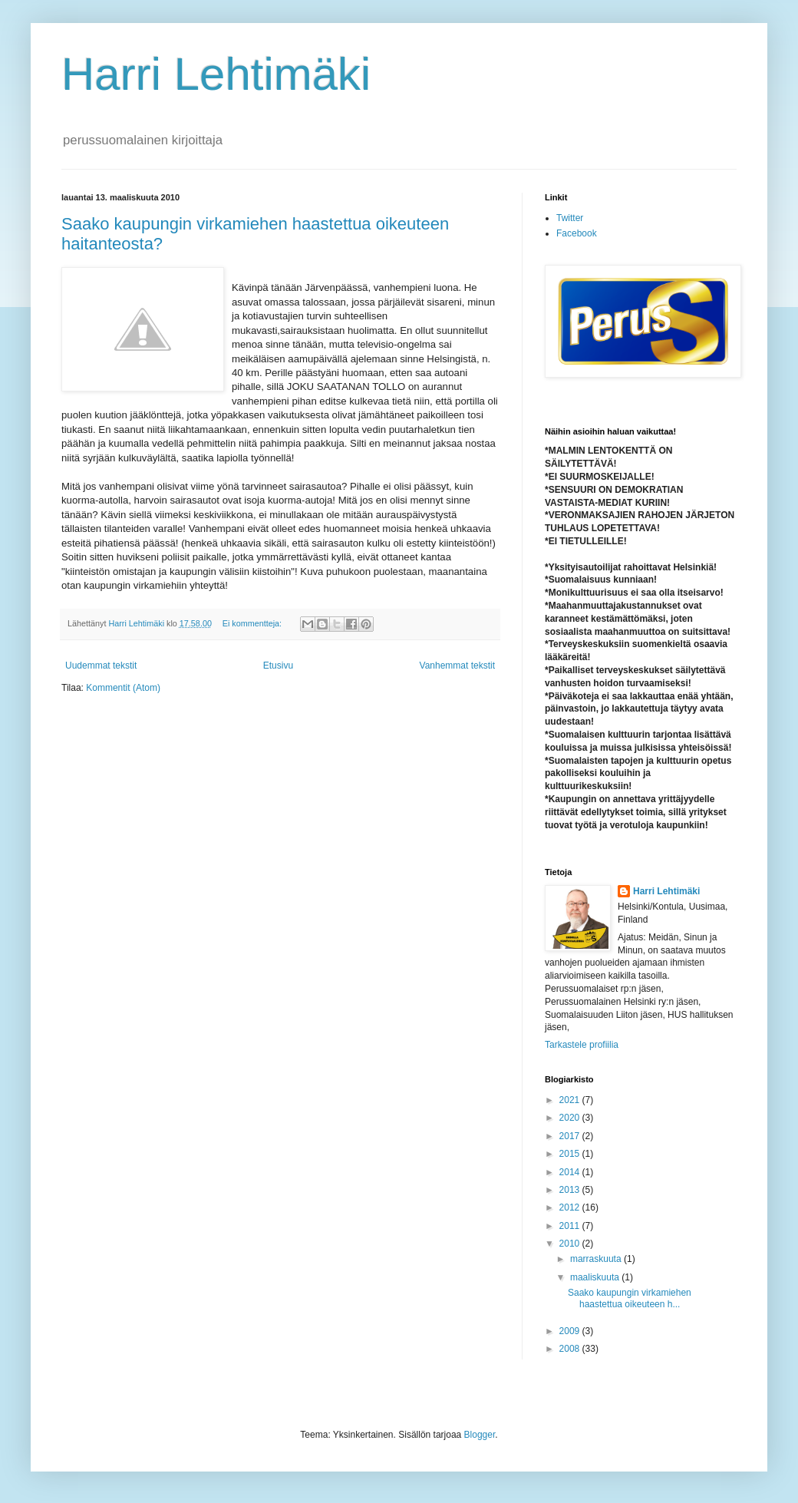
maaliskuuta (596, 1277)
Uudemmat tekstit (101, 665)
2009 (570, 1331)
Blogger (480, 1434)
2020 (570, 1117)
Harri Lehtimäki (216, 74)
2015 (570, 1153)
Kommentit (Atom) (123, 687)
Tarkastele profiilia (581, 1044)
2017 (570, 1136)
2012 (570, 1207)
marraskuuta (597, 1259)
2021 (570, 1100)
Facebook (576, 233)
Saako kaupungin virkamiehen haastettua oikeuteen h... (629, 1298)
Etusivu (278, 665)
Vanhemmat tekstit (457, 665)
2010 (570, 1243)
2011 (570, 1226)
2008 (570, 1348)
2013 (570, 1189)
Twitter (569, 218)
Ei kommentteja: (253, 623)
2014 (570, 1172)
